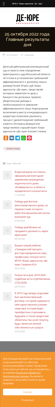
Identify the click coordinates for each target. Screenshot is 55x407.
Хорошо (27, 392)
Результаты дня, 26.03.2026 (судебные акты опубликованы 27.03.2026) (32, 278)
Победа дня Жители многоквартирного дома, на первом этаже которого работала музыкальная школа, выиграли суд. (32, 209)
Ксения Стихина (13, 149)
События (29, 54)
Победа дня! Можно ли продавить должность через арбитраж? (31, 231)
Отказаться (27, 400)
